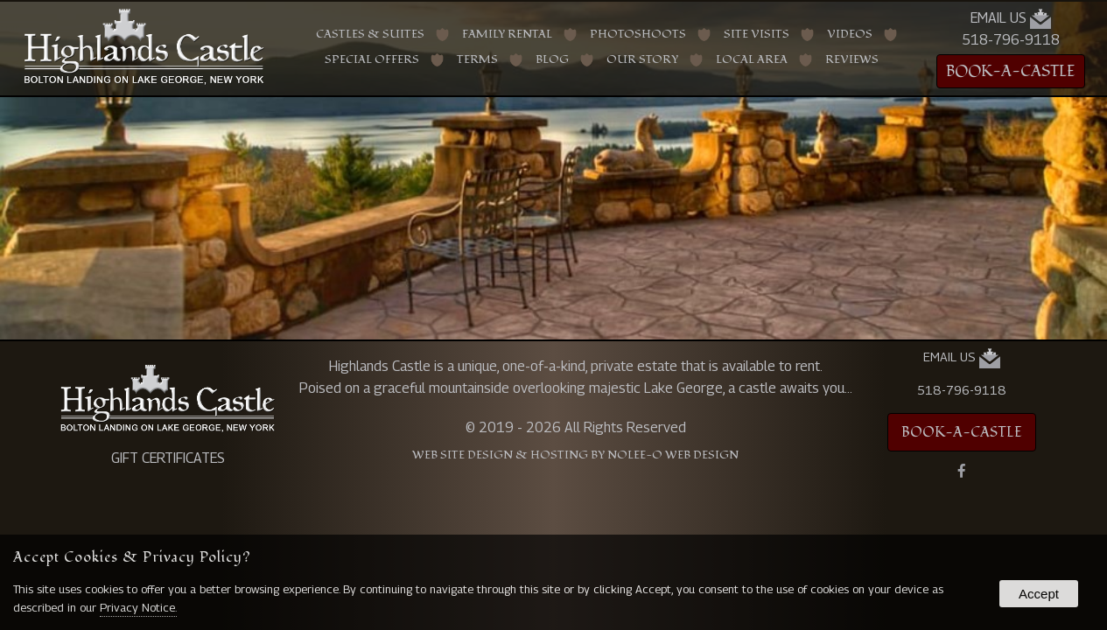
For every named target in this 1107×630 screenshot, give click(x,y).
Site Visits (756, 34)
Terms (477, 59)
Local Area (752, 59)
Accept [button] (1039, 593)
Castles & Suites (370, 34)
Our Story (642, 59)
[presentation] (961, 472)
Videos (849, 34)
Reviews (852, 59)
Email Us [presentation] (1010, 19)
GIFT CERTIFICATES (168, 458)
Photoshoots (638, 34)
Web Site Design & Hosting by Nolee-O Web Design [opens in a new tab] (575, 455)
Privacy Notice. (138, 607)
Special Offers (372, 59)
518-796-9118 (1011, 40)
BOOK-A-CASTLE (1010, 71)
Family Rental (507, 34)
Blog (552, 59)
